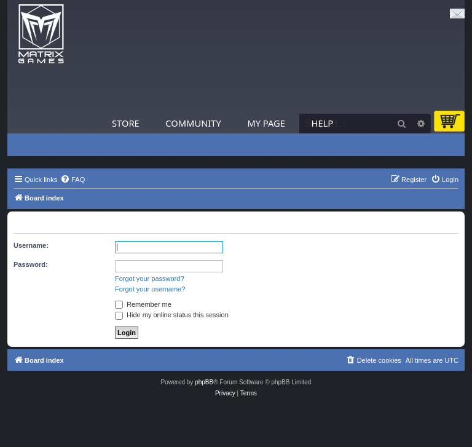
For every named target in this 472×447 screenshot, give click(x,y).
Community (193, 123)
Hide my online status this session (172, 314)
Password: (31, 264)
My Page (266, 123)
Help (323, 123)
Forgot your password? (149, 278)
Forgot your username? (150, 289)
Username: (31, 245)
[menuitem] (72, 179)
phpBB (204, 382)
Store (126, 123)
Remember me (143, 304)
